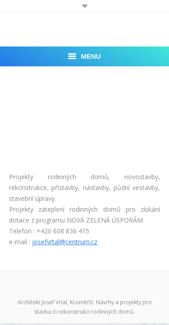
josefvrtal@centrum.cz (64, 241)
